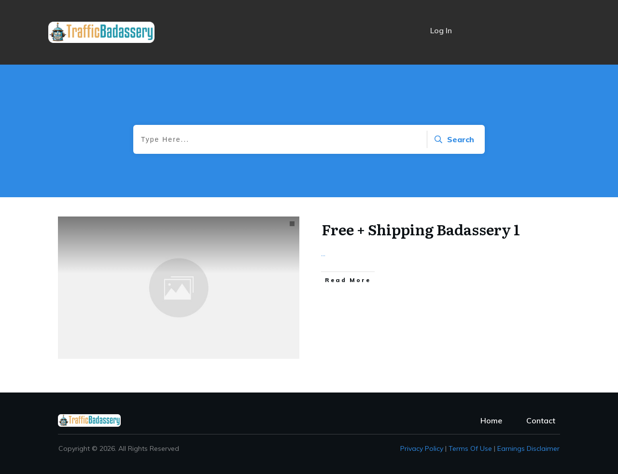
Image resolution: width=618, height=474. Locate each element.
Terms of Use (470, 448)
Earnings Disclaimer (528, 448)
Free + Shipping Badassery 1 (421, 229)
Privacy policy (421, 448)
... (323, 253)
